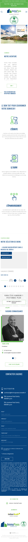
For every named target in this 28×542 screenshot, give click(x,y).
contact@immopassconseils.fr (12, 354)
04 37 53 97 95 (9, 389)
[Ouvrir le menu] (26, 12)
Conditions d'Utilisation (16, 490)
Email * (3, 426)
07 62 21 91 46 (7, 352)
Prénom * (3, 419)
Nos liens (25, 537)
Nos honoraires (4, 537)
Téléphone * (4, 433)
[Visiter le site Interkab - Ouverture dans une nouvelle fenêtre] (14, 515)
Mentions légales (16, 537)
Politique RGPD (12, 538)
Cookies (17, 538)
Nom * (3, 412)
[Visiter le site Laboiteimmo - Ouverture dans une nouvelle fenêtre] (14, 533)
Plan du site (10, 537)
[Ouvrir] (2, 12)
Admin (21, 537)
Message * (4, 440)
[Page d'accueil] (14, 11)
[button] (13, 360)
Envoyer (7, 459)
